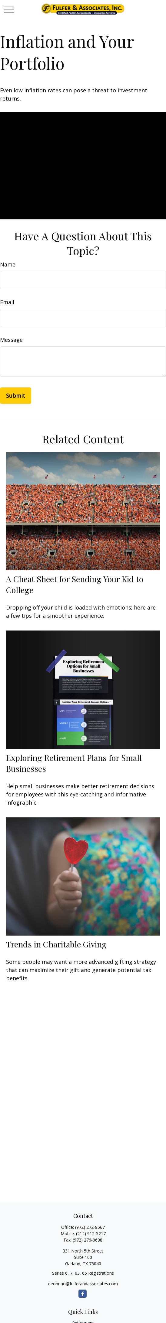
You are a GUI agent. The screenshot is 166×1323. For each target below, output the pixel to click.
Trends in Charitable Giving (56, 944)
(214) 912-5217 (91, 1233)
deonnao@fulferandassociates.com (83, 1284)
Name (7, 264)
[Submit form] (15, 395)
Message (11, 339)
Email (7, 302)
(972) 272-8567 (90, 1227)
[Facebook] (82, 1294)
